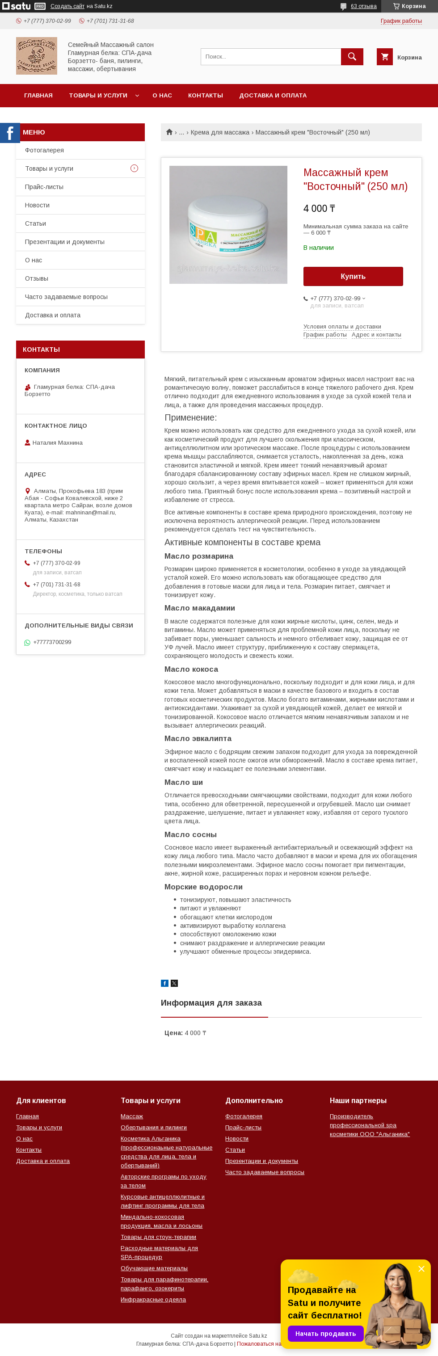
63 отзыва (364, 6)
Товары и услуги (98, 95)
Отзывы (36, 278)
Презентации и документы (65, 241)
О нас (162, 95)
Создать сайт (67, 6)
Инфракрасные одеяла (153, 1299)
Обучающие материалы (154, 1268)
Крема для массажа (220, 132)
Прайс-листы (44, 186)
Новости (37, 205)
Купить (353, 276)
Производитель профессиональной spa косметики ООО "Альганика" (370, 1125)
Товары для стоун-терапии (158, 1237)
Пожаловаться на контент (269, 1344)
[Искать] (352, 56)
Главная (38, 95)
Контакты (205, 95)
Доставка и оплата (273, 95)
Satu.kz (258, 1336)
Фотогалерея (44, 150)
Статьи (35, 223)
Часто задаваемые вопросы (66, 296)
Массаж (132, 1116)
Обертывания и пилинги (154, 1127)
